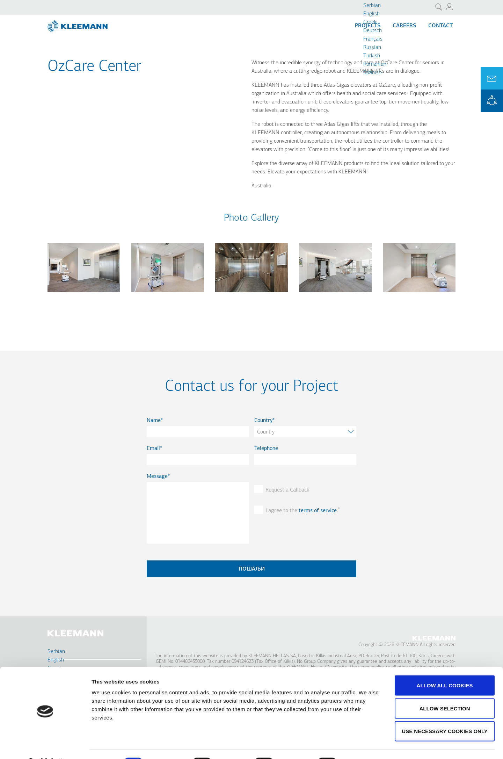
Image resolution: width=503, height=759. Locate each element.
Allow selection (445, 690)
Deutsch (372, 31)
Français (372, 39)
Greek (370, 22)
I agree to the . (301, 511)
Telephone (266, 448)
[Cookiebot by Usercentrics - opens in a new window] (45, 745)
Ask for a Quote (492, 78)
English (371, 14)
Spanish (372, 73)
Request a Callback (287, 490)
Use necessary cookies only (444, 713)
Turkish (371, 56)
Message (157, 476)
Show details (366, 745)
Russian (372, 47)
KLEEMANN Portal (492, 100)
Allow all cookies (445, 667)
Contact (440, 26)
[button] (84, 296)
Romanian (374, 64)
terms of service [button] (318, 511)
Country (263, 420)
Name (154, 420)
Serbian (372, 5)
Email (153, 448)
